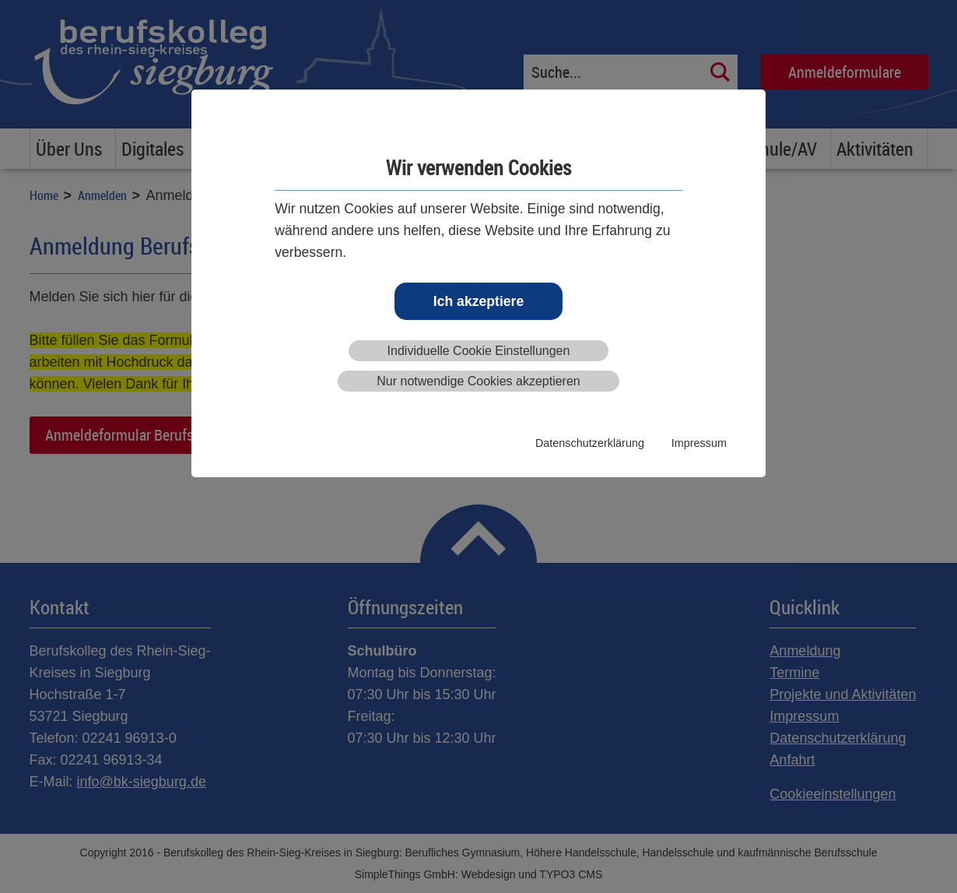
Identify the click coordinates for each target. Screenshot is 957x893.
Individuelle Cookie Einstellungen (478, 350)
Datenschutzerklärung (589, 443)
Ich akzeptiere (478, 301)
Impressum (699, 443)
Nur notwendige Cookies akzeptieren (478, 381)
